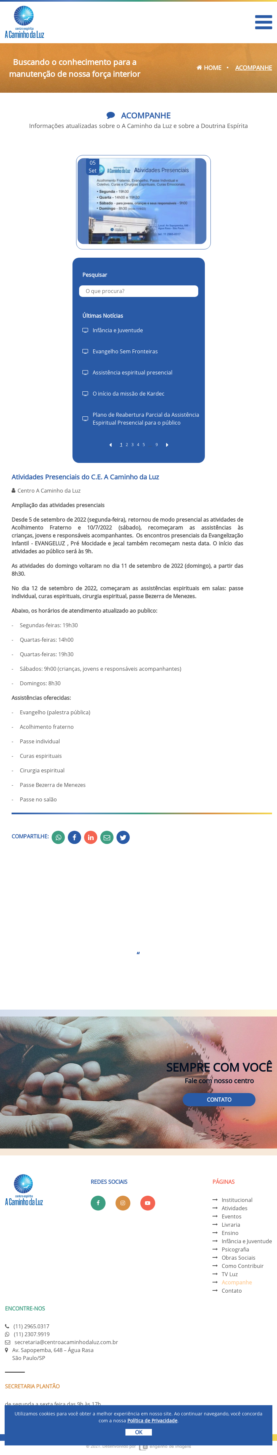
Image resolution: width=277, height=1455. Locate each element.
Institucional (237, 1200)
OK (138, 1432)
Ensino (230, 1233)
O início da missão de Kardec (128, 393)
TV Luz (230, 1274)
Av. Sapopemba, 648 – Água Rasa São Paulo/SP (53, 1354)
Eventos (232, 1216)
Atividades (235, 1208)
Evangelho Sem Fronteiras (125, 351)
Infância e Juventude (118, 330)
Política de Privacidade (152, 1420)
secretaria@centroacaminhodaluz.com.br (66, 1342)
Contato (219, 1099)
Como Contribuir (243, 1266)
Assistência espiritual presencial (132, 372)
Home (209, 68)
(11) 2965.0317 (31, 1326)
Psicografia (235, 1249)
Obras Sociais (238, 1257)
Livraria (231, 1224)
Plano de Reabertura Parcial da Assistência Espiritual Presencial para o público (146, 418)
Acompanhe (237, 1282)
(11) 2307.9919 (32, 1334)
